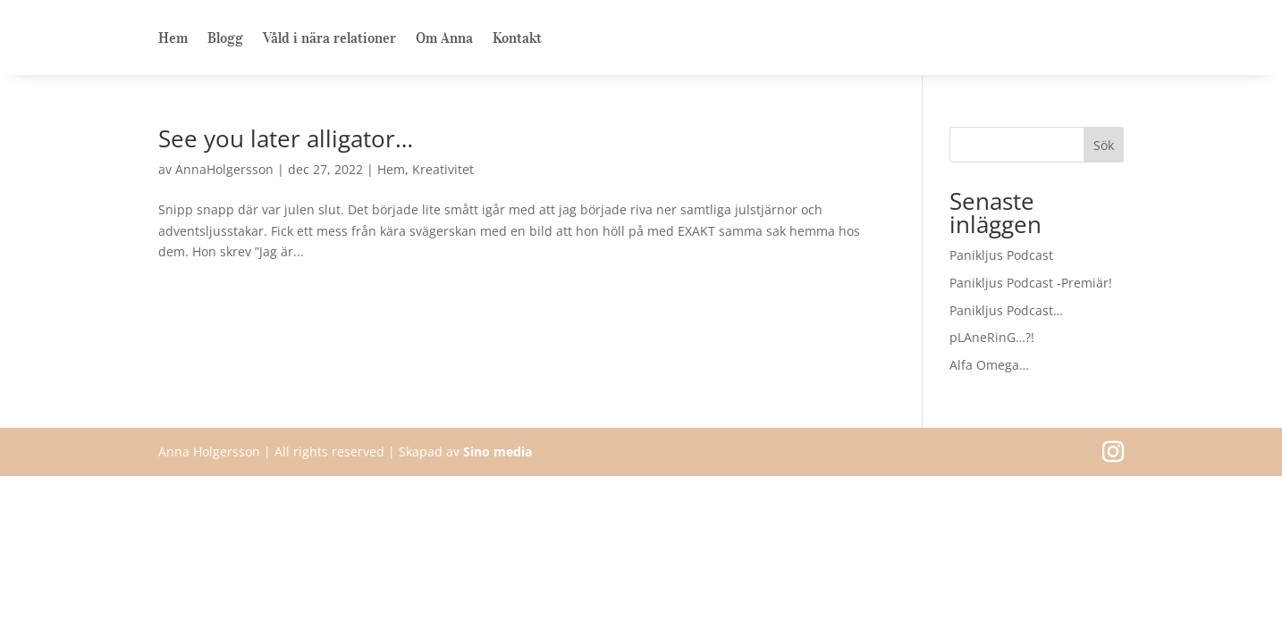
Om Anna (444, 38)
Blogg (225, 38)
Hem (173, 38)
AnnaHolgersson (224, 169)
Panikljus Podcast (1001, 254)
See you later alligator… (285, 138)
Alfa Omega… (989, 364)
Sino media (497, 451)
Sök (1103, 145)
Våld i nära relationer (329, 38)
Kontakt (517, 38)
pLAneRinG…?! (991, 337)
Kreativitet (443, 169)
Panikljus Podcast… (1006, 310)
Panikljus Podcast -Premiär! (1030, 282)
